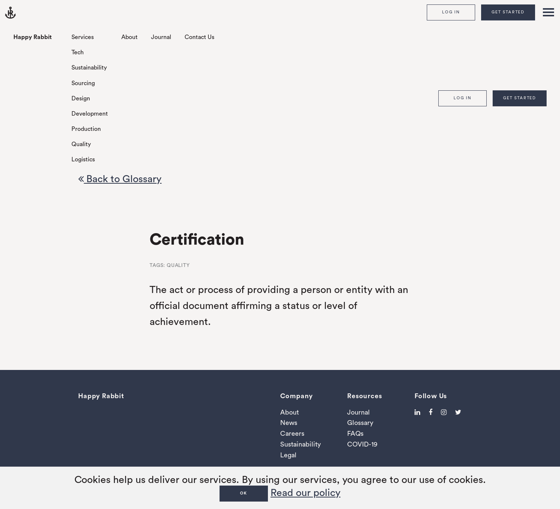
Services (82, 37)
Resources (364, 396)
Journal (161, 37)
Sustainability (89, 68)
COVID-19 (362, 444)
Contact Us (199, 37)
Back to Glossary (119, 179)
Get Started (508, 12)
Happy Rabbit (32, 37)
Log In (451, 12)
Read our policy (305, 493)
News (288, 422)
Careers (292, 433)
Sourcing (83, 83)
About (129, 37)
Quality (81, 144)
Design (80, 99)
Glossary (360, 422)
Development (89, 114)
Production (86, 129)
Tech (77, 52)
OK (244, 493)
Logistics (83, 159)
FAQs (355, 433)
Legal (288, 455)
